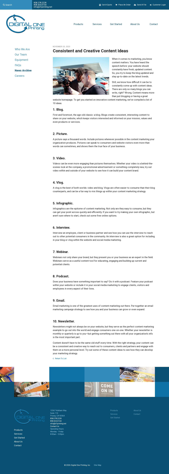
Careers (19, 75)
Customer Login (159, 5)
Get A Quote (107, 5)
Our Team (21, 54)
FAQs (18, 65)
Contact (154, 24)
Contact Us (54, 426)
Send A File (141, 5)
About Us (135, 24)
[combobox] (16, 5)
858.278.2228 (40, 2)
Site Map (97, 465)
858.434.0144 (40, 5)
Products (78, 24)
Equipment (21, 59)
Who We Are (22, 49)
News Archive (23, 70)
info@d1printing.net (43, 7)
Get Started (116, 24)
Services (97, 24)
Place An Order (124, 5)
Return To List (60, 358)
